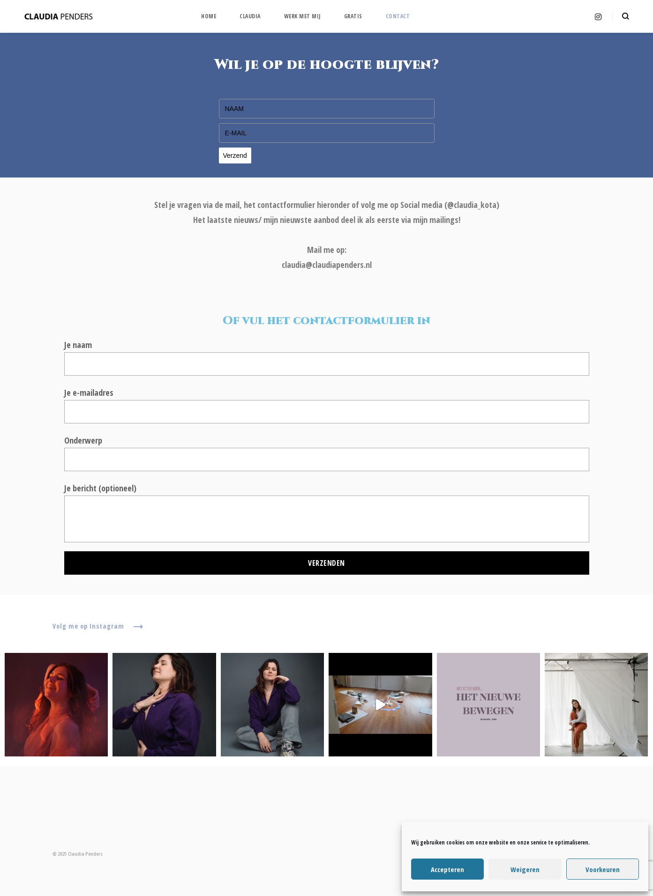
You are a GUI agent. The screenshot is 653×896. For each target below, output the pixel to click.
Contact (398, 16)
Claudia (250, 16)
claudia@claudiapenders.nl (327, 264)
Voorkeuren (602, 869)
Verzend (235, 155)
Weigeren (525, 869)
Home (208, 16)
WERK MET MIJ (302, 16)
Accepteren (447, 869)
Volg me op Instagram (98, 626)
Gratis (353, 16)
